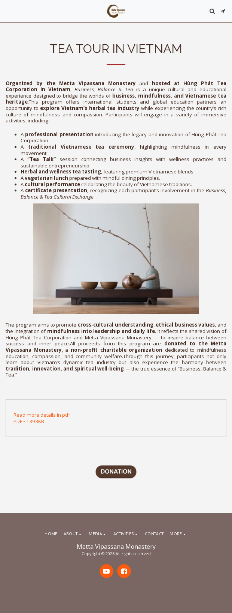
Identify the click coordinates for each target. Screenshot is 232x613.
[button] (8, 10)
